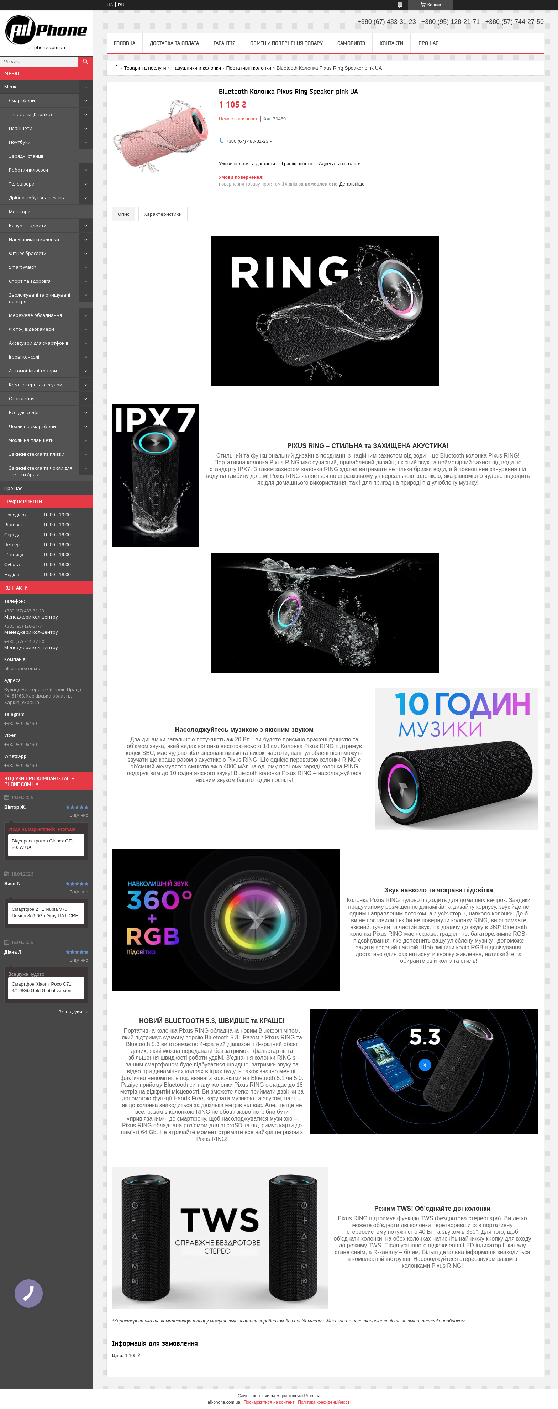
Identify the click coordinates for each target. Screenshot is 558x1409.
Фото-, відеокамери (31, 329)
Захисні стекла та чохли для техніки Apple (40, 471)
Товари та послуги (145, 68)
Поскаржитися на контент (269, 1402)
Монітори (20, 211)
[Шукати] (85, 61)
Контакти (391, 43)
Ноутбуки (20, 142)
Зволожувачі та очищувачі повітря (39, 298)
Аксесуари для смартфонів (39, 343)
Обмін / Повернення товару (286, 43)
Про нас (13, 488)
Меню (11, 86)
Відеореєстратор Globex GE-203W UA (42, 844)
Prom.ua (312, 1395)
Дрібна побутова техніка (37, 197)
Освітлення (22, 398)
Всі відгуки (70, 1011)
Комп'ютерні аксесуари (35, 384)
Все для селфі (23, 412)
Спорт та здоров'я (30, 281)
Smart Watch (22, 267)
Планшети (20, 128)
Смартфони (22, 100)
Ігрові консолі (24, 357)
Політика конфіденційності (324, 1402)
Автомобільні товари (33, 370)
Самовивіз (351, 43)
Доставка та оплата (174, 43)
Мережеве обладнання (35, 315)
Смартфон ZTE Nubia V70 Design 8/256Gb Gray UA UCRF (45, 912)
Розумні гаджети (28, 225)
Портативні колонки (248, 68)
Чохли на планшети (31, 440)
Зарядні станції (26, 156)
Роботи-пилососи (28, 170)
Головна (124, 43)
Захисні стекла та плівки (36, 454)
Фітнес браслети (28, 253)
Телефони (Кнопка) (30, 114)
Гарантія (225, 43)
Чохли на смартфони (32, 426)
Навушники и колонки (34, 239)
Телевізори (22, 184)
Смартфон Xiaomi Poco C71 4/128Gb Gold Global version (42, 987)
